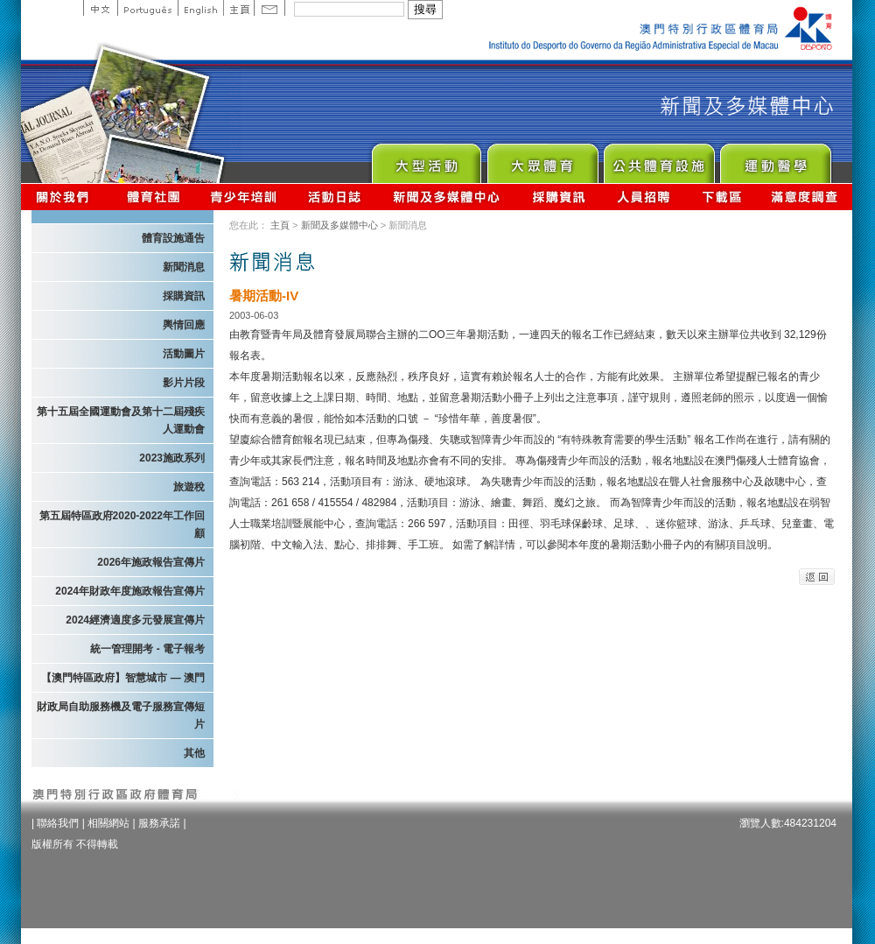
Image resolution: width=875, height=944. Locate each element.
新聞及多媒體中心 (447, 196)
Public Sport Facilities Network (658, 159)
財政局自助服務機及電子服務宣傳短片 (121, 715)
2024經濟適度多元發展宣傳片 (135, 620)
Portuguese (147, 8)
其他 (194, 753)
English (200, 8)
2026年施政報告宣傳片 (151, 562)
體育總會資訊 (153, 196)
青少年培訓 (244, 196)
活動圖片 (184, 354)
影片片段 (184, 383)
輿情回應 (184, 325)
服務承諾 (159, 823)
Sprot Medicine (775, 159)
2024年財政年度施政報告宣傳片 (130, 591)
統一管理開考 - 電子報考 (147, 649)
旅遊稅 (189, 487)
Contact (269, 8)
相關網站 (109, 823)
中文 (100, 8)
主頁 (238, 8)
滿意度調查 (805, 196)
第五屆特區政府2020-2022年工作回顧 (122, 524)
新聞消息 (184, 267)
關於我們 (66, 196)
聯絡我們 (58, 823)
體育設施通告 (173, 238)
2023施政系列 (172, 458)
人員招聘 (643, 196)
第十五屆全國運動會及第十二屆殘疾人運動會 (121, 420)
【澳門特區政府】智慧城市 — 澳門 (123, 678)
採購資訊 (558, 196)
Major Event (426, 159)
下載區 (721, 196)
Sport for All (542, 159)
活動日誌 (335, 196)
